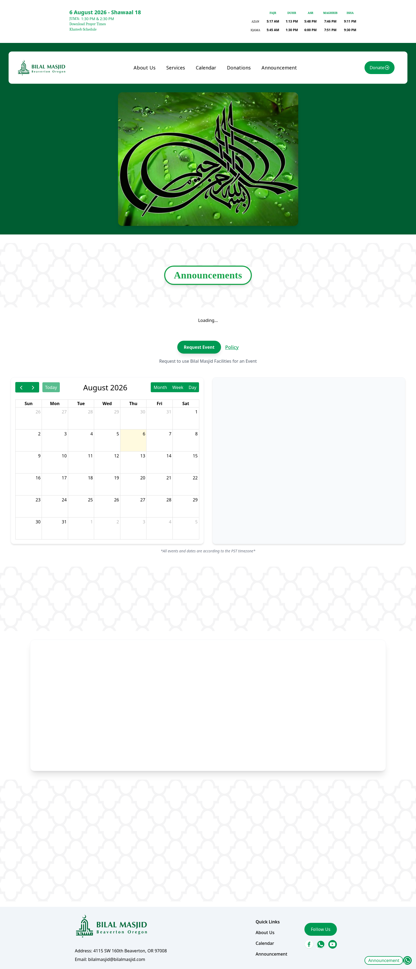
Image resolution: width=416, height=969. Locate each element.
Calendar (206, 69)
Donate (376, 69)
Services (176, 69)
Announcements (208, 276)
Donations (239, 69)
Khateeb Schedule (83, 29)
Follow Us (320, 927)
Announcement (383, 960)
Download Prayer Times (87, 24)
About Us (145, 69)
